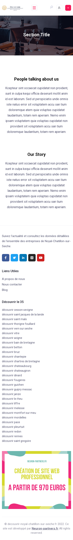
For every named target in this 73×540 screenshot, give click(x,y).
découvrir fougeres (13, 380)
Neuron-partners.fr (45, 528)
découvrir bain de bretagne (18, 342)
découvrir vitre (10, 333)
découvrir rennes (12, 436)
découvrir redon (11, 431)
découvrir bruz (11, 351)
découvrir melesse (13, 408)
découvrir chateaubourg (16, 366)
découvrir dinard (12, 375)
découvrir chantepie (14, 356)
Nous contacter (12, 284)
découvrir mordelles (14, 417)
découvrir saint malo (14, 319)
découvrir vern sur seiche (17, 328)
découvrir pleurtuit (13, 426)
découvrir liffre (11, 403)
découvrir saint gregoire (16, 440)
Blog (5, 290)
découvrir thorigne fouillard (18, 323)
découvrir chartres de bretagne (21, 361)
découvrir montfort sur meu (19, 412)
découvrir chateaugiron (16, 370)
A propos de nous (13, 279)
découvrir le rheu (12, 398)
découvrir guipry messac (17, 389)
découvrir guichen (13, 384)
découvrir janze (11, 394)
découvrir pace (11, 422)
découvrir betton (12, 347)
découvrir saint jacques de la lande (23, 314)
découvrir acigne (12, 337)
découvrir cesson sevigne (17, 309)
